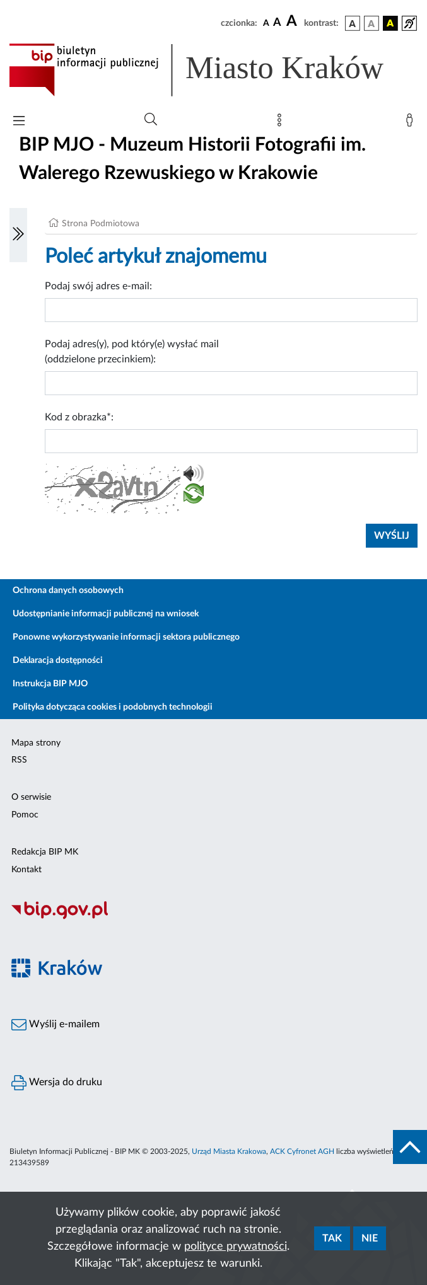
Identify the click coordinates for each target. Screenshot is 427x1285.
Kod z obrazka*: (79, 417)
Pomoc (24, 814)
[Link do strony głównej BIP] (213, 70)
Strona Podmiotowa (100, 223)
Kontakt (26, 869)
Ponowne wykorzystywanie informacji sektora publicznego (126, 637)
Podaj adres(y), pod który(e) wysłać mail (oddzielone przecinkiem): (132, 351)
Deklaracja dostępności (58, 660)
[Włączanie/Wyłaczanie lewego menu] (18, 235)
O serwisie (31, 797)
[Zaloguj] (412, 122)
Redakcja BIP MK (44, 852)
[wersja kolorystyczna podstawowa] (352, 23)
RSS (19, 760)
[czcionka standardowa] (266, 22)
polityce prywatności (235, 1246)
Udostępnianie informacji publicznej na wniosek (106, 613)
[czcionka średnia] (277, 23)
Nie (369, 1238)
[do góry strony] (410, 1147)
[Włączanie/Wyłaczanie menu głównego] (18, 121)
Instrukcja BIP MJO (50, 683)
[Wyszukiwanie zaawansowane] (150, 119)
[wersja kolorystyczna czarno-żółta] (390, 23)
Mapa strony (36, 743)
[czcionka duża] (293, 21)
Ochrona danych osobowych (68, 590)
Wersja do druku (56, 1082)
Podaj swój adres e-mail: (98, 286)
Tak (332, 1238)
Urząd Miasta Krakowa (229, 1151)
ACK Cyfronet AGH (302, 1151)
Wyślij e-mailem (55, 1024)
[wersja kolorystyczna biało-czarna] (371, 23)
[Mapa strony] (282, 122)
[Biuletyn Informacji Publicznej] (213, 917)
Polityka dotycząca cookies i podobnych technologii (113, 707)
